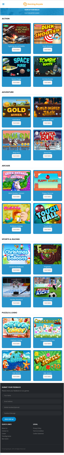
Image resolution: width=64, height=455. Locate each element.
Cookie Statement (38, 433)
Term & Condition (38, 431)
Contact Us (5, 431)
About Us (4, 428)
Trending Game (6, 436)
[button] (0, 454)
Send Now (9, 419)
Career (4, 433)
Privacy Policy (37, 428)
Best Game (5, 439)
